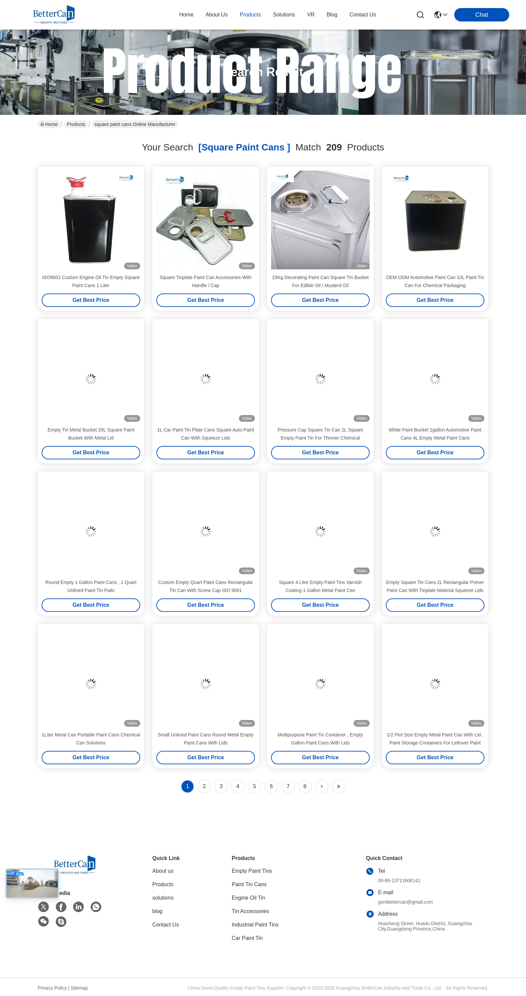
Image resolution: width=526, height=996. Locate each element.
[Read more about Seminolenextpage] (322, 786)
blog (332, 14)
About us (162, 871)
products (250, 14)
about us (217, 14)
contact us (363, 14)
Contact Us (165, 924)
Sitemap (79, 988)
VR (311, 14)
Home (186, 14)
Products (76, 124)
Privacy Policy (52, 988)
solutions (284, 14)
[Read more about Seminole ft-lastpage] (338, 786)
